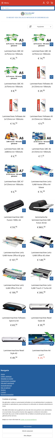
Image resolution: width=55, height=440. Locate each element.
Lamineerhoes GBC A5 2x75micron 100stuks (13, 85)
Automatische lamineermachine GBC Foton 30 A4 (41, 220)
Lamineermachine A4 (41, 350)
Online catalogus (6, 376)
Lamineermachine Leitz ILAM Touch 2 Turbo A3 (41, 286)
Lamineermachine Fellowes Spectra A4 (13, 319)
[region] (27, 415)
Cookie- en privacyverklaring (28, 423)
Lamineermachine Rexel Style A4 (41, 319)
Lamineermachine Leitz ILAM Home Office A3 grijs (14, 254)
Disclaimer (4, 399)
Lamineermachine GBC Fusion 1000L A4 (14, 218)
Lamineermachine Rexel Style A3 (14, 351)
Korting (3, 390)
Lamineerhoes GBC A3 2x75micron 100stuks (13, 52)
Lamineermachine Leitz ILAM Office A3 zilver (41, 254)
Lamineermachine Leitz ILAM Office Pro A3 (14, 286)
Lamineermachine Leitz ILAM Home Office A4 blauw (41, 184)
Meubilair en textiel (7, 379)
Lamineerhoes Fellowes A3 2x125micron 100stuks (41, 85)
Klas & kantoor (6, 388)
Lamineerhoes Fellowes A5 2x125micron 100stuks (41, 117)
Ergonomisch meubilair (8, 381)
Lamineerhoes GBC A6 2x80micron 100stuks (13, 150)
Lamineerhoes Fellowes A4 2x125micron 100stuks (13, 117)
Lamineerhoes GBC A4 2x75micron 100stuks (41, 52)
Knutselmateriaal (6, 385)
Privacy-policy (5, 397)
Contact (3, 392)
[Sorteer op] (40, 26)
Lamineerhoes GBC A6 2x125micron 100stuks (41, 150)
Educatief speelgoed (7, 383)
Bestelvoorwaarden (7, 394)
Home (3, 374)
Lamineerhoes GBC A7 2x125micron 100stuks (13, 183)
